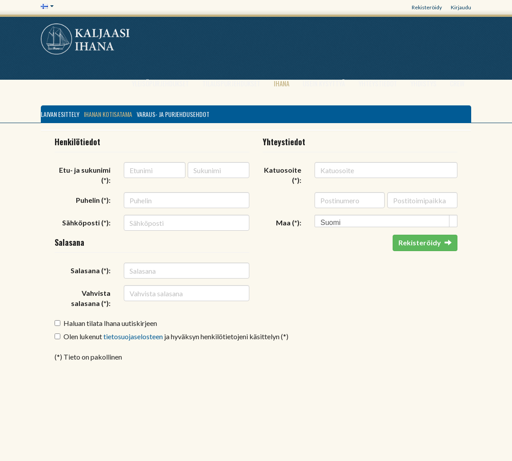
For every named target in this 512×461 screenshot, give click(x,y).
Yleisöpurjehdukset (160, 83)
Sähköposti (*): (86, 222)
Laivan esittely (60, 114)
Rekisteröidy (427, 7)
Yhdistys (423, 83)
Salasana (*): (90, 270)
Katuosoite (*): (282, 175)
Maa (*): (288, 222)
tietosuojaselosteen (133, 336)
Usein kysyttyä (324, 83)
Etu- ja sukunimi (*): (84, 175)
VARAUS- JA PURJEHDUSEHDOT (173, 114)
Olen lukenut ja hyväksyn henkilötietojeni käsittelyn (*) (175, 336)
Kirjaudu (461, 7)
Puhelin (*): (93, 200)
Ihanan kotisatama (108, 114)
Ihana (281, 83)
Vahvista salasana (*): (90, 298)
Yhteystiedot (377, 83)
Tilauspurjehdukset (231, 83)
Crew (457, 83)
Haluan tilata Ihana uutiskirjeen (110, 323)
